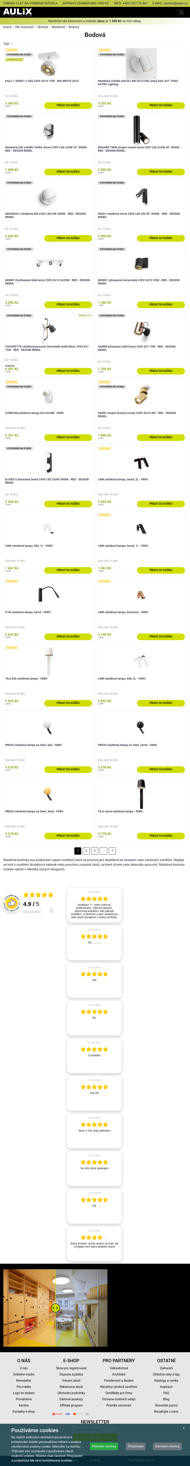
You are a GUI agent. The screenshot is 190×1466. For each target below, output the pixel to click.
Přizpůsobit (136, 1446)
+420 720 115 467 (135, 3)
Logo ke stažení (24, 1393)
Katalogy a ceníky (166, 1380)
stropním (130, 860)
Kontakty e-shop (24, 1411)
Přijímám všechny (104, 1446)
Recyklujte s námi (166, 1411)
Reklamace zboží (71, 1387)
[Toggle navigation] (181, 12)
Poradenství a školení (119, 1380)
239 (32, 911)
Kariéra (24, 1405)
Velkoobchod (119, 1368)
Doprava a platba (71, 1374)
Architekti (118, 1374)
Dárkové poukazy (71, 1399)
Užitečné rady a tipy (166, 1374)
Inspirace (166, 1387)
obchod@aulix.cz (175, 3)
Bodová (74, 27)
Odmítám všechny (167, 1446)
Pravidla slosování (118, 1405)
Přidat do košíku (68, 105)
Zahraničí (166, 1368)
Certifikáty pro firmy (118, 1393)
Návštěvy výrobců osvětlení (119, 1387)
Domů (7, 27)
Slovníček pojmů (166, 1405)
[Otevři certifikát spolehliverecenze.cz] (38, 895)
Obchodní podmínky (71, 1393)
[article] (94, 905)
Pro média (24, 1387)
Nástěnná (58, 27)
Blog (166, 1399)
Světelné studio (23, 1374)
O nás (24, 1368)
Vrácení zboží (71, 1380)
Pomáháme (24, 1399)
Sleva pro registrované (71, 1368)
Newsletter (23, 1380)
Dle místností (24, 27)
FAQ (166, 1393)
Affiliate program (71, 1405)
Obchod (42, 27)
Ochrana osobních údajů (119, 1399)
